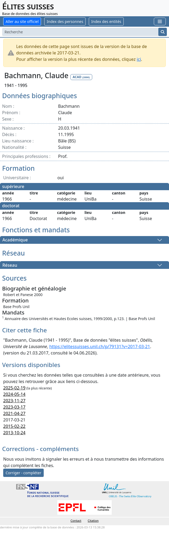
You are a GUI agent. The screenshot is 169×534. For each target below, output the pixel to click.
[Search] (80, 32)
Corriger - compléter (23, 472)
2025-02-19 (14, 388)
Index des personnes (65, 21)
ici (139, 59)
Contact (76, 521)
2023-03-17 (14, 407)
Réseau (9, 265)
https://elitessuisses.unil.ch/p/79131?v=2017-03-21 (99, 346)
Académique (15, 240)
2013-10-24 (14, 433)
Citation (93, 521)
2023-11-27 (14, 401)
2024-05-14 (14, 394)
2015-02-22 (14, 426)
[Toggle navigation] (160, 21)
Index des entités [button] (106, 21)
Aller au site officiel (22, 21)
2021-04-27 (14, 413)
